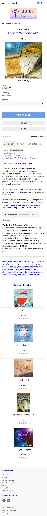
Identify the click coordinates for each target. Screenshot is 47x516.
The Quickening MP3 (23, 449)
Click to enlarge (23, 80)
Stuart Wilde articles (9, 490)
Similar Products (35, 144)
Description (9, 144)
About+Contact (7, 475)
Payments (5, 477)
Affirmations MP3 (23, 345)
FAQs (4, 485)
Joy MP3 (23, 310)
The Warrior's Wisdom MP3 (23, 415)
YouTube (8, 500)
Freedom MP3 (23, 380)
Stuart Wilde (23, 29)
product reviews (37, 136)
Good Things (6, 488)
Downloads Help (8, 483)
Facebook (4, 500)
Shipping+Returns (8, 480)
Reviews (21, 144)
